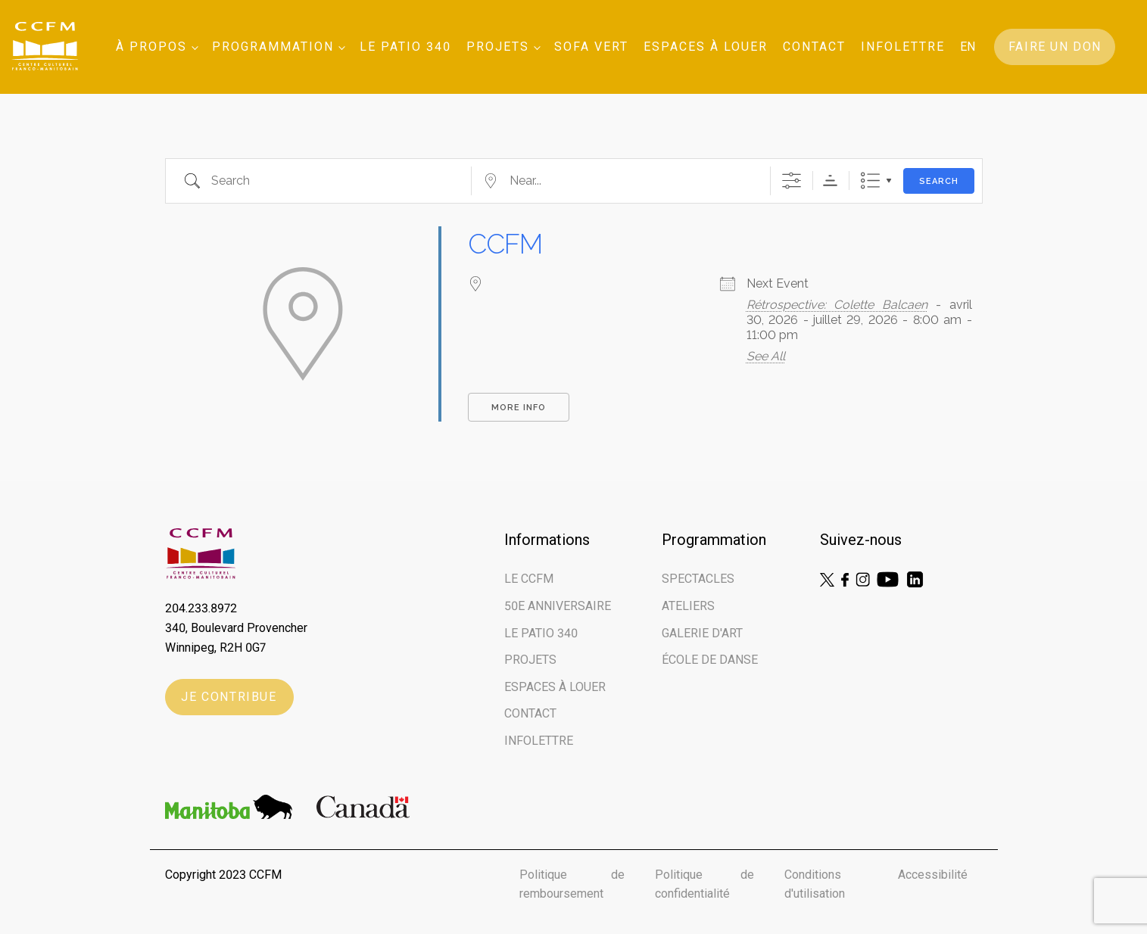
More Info (518, 408)
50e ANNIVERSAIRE (557, 606)
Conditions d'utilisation (814, 884)
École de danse (710, 659)
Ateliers (688, 606)
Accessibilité (933, 874)
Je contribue (228, 697)
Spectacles (698, 578)
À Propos (151, 46)
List (870, 180)
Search (938, 181)
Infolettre (903, 46)
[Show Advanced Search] (791, 180)
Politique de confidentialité (704, 884)
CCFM (505, 244)
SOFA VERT (591, 46)
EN (967, 46)
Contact (814, 46)
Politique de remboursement (572, 884)
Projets (497, 46)
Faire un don (1055, 46)
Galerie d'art (702, 633)
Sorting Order (830, 180)
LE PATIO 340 (541, 633)
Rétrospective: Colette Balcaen (836, 304)
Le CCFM (528, 578)
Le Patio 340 (405, 46)
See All (765, 356)
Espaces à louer (706, 46)
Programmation (273, 46)
